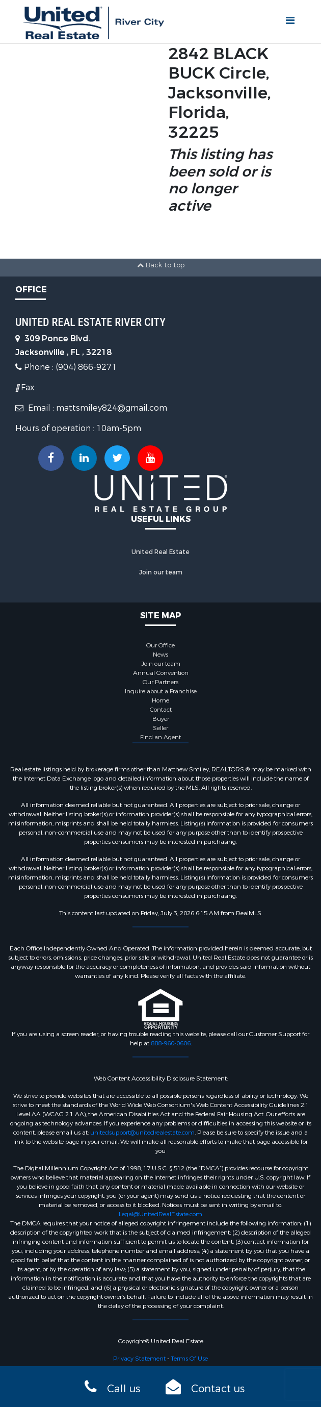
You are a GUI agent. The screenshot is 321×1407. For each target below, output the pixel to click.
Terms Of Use (189, 1358)
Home (160, 700)
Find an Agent (160, 737)
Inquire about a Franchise (161, 691)
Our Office (160, 645)
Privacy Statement (139, 1358)
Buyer (160, 719)
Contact (161, 710)
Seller (160, 728)
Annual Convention (161, 673)
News (160, 654)
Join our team (160, 572)
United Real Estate (160, 552)
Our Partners (160, 682)
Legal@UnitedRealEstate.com (160, 1214)
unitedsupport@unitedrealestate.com (142, 1132)
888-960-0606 (171, 1043)
